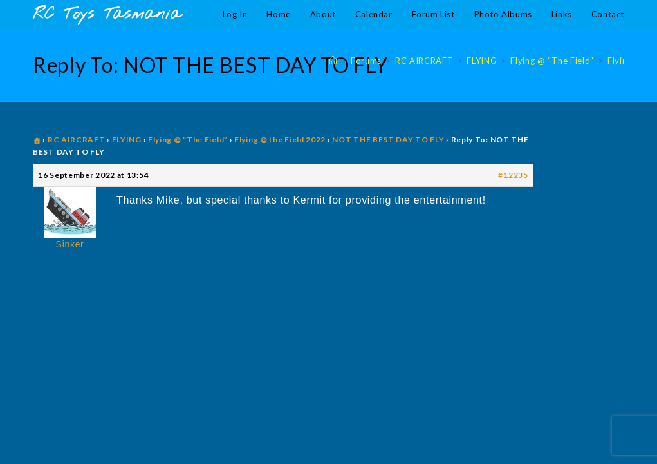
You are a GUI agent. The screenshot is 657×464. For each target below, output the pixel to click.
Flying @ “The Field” (188, 139)
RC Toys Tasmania (107, 14)
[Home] (333, 60)
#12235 (513, 175)
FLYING (127, 139)
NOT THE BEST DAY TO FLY (388, 139)
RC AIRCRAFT (77, 139)
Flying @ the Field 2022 (280, 139)
